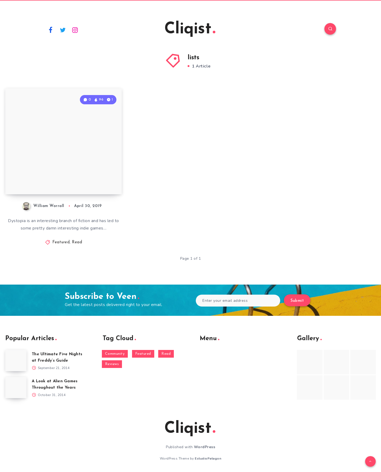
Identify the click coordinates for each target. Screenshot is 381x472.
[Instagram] (75, 29)
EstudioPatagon (208, 458)
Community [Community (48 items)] (115, 354)
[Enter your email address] (238, 301)
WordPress (204, 446)
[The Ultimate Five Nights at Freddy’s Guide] (15, 360)
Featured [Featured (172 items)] (143, 354)
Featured (61, 242)
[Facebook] (51, 29)
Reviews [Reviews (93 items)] (112, 364)
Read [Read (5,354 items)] (166, 354)
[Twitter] (63, 29)
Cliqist (189, 29)
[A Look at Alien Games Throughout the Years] (15, 387)
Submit (297, 301)
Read (77, 242)
